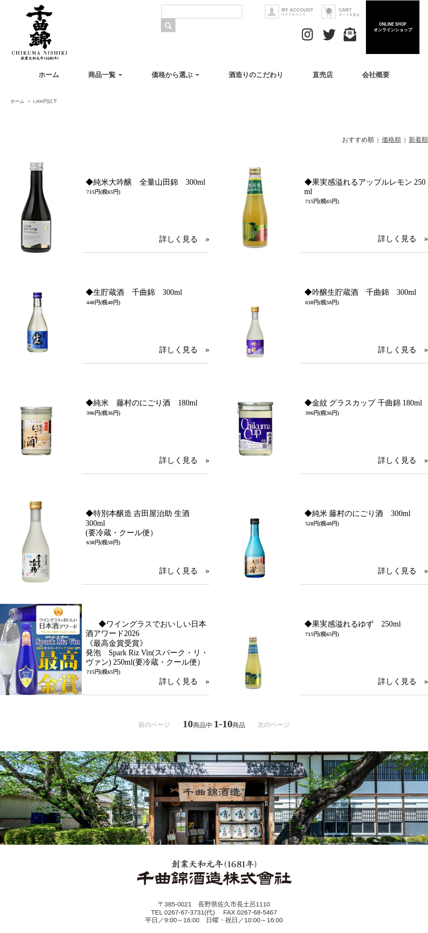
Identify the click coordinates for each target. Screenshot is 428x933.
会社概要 (375, 74)
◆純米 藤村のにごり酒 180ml (142, 403)
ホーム (49, 74)
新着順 (418, 139)
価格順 (391, 139)
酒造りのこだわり (256, 74)
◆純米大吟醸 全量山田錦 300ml (145, 182)
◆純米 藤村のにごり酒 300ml (357, 513)
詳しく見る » (184, 239)
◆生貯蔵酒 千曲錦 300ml (134, 292)
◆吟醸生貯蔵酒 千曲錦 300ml (360, 292)
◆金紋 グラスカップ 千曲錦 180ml (363, 403)
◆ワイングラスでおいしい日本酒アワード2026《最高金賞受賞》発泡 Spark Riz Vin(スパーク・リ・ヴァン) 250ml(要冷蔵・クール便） (147, 643)
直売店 (323, 74)
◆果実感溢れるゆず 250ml (352, 624)
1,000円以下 (45, 101)
